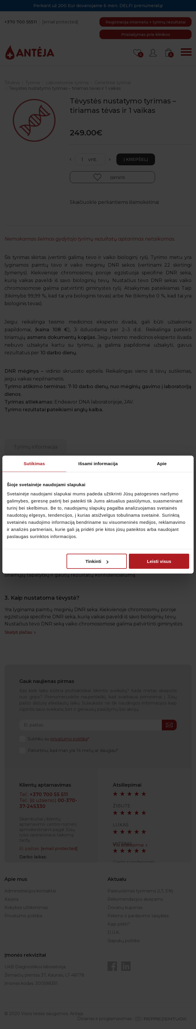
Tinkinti (97, 561)
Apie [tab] (162, 463)
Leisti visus (159, 561)
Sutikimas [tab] (34, 463)
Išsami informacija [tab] (98, 463)
